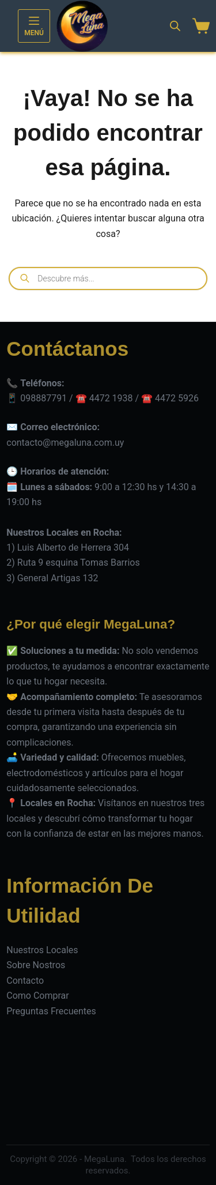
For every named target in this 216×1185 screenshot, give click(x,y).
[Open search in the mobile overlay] (175, 26)
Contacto (25, 980)
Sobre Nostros (35, 965)
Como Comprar (37, 995)
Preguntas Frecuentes (51, 1011)
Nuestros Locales (42, 950)
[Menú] (34, 26)
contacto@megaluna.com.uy (65, 442)
